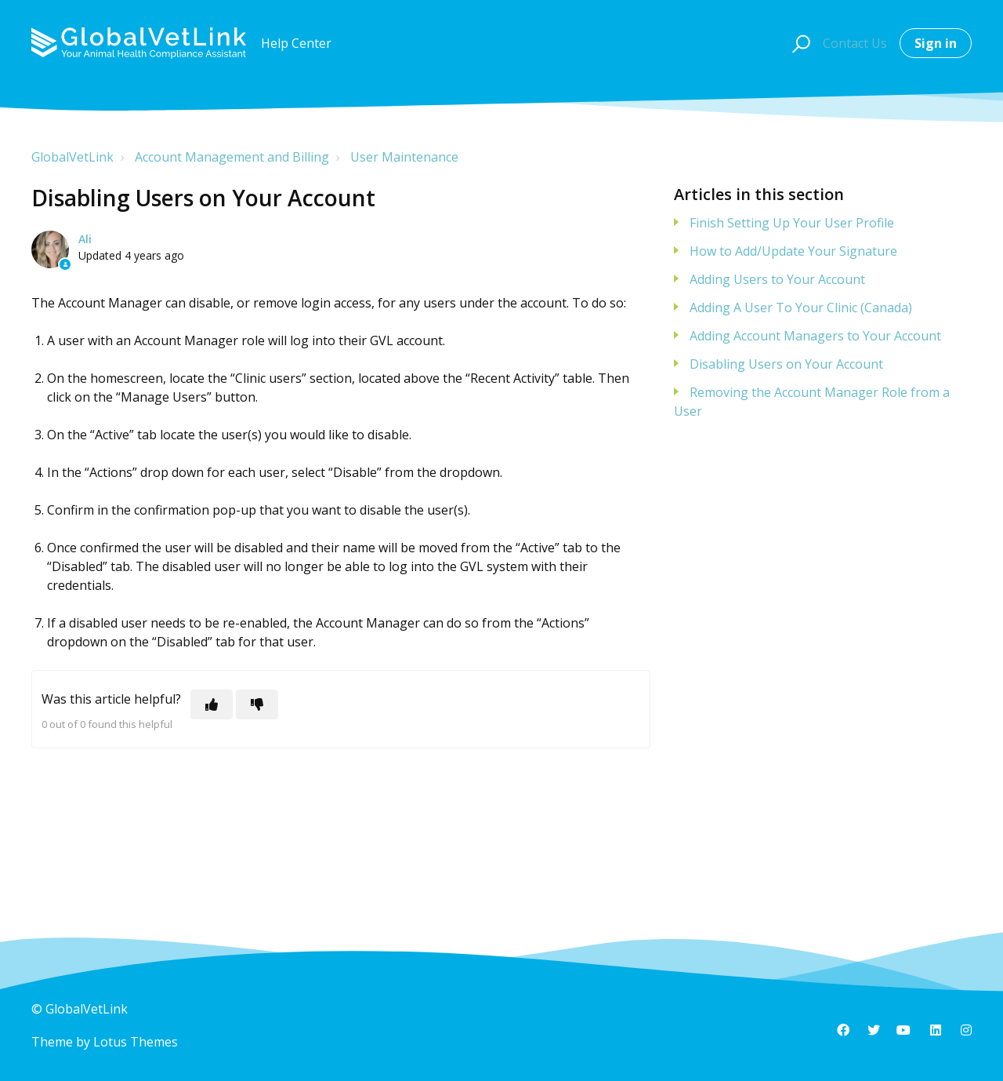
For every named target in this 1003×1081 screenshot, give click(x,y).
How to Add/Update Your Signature (793, 251)
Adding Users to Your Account (777, 279)
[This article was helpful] (211, 704)
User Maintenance (404, 157)
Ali (85, 238)
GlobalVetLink (72, 157)
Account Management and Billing (232, 157)
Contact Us (855, 43)
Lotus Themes (135, 1041)
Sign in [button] (935, 43)
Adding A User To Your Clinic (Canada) (801, 307)
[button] (799, 43)
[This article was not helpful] (257, 704)
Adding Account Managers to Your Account (815, 335)
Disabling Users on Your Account (786, 364)
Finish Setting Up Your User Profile (792, 222)
